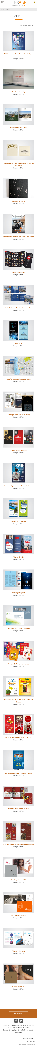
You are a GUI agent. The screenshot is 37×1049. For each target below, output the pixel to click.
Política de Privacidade (10, 1025)
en (3, 2)
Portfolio (8, 9)
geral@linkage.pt (29, 1038)
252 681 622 (31, 1042)
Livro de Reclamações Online (19, 1028)
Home (2, 9)
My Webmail (18, 1013)
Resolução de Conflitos (27, 1025)
